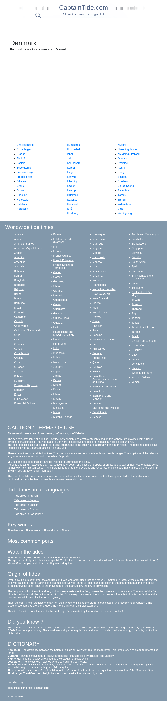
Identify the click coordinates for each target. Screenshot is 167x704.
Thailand (137, 309)
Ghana (57, 286)
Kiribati (57, 385)
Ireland (57, 357)
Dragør (21, 154)
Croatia (18, 357)
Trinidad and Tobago (143, 327)
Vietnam (136, 368)
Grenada (58, 295)
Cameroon (20, 316)
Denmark (19, 371)
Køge (70, 172)
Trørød (122, 199)
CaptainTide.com (83, 7)
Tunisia (136, 331)
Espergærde (24, 167)
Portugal (97, 353)
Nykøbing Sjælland (129, 154)
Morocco (97, 266)
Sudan (135, 283)
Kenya (57, 380)
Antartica (19, 257)
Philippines (98, 348)
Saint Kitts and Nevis (104, 386)
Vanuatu (136, 359)
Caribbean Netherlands (27, 330)
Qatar (95, 362)
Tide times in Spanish (26, 500)
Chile (17, 335)
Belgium (19, 289)
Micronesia (98, 257)
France (57, 251)
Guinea (57, 313)
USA (134, 354)
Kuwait (57, 389)
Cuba (17, 362)
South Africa (139, 262)
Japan (57, 371)
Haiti (56, 327)
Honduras (59, 339)
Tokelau (136, 318)
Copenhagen (24, 149)
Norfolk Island (100, 312)
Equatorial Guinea (24, 403)
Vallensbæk (124, 204)
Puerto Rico (99, 357)
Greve (20, 190)
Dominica (19, 380)
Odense (122, 158)
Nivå (69, 208)
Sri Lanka (137, 271)
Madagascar (60, 403)
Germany (58, 281)
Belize (17, 294)
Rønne (122, 167)
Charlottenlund (25, 144)
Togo (134, 313)
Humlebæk (73, 144)
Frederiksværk (25, 176)
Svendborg (124, 190)
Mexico (96, 252)
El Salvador (21, 399)
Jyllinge (71, 158)
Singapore (138, 248)
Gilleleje (21, 181)
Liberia (57, 394)
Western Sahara (141, 377)
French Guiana (62, 255)
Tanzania (137, 304)
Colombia (19, 344)
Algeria (18, 239)
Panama (97, 335)
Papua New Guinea (103, 339)
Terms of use (15, 696)
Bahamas (19, 271)
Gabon (57, 272)
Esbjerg (21, 163)
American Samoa (24, 243)
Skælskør (123, 181)
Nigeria (96, 303)
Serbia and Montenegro (145, 234)
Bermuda (19, 303)
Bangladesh (21, 280)
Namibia (97, 280)
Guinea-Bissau (61, 318)
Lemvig (71, 176)
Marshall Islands (62, 417)
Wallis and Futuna (142, 372)
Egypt (17, 394)
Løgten (71, 186)
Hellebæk (22, 199)
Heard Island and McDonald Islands (63, 333)
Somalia (136, 257)
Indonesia (59, 353)
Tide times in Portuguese (28, 514)
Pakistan (97, 326)
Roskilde (123, 163)
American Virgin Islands (28, 248)
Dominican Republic (25, 385)
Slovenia (137, 252)
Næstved (72, 204)
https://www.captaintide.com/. (66, 479)
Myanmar (97, 275)
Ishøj (70, 154)
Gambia (57, 277)
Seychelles (138, 239)
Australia (19, 266)
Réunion (97, 367)
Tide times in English (26, 504)
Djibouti (18, 376)
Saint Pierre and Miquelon (101, 397)
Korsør (71, 167)
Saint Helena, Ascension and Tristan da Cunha (105, 379)
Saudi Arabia (99, 412)
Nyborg (122, 144)
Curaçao (19, 367)
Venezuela (138, 363)
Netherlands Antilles (103, 289)
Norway (96, 316)
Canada (18, 321)
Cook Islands (21, 353)
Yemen (136, 382)
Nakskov (72, 199)
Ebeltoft (21, 158)
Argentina (19, 262)
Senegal (97, 417)
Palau (95, 330)
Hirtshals (22, 204)
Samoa (96, 403)
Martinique (98, 234)
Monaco (97, 262)
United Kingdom (141, 345)
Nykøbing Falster (127, 149)
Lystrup (71, 190)
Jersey (57, 375)
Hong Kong (59, 343)
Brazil (17, 307)
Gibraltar (58, 290)
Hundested (73, 149)
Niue (95, 307)
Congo (18, 348)
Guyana (57, 322)
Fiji (55, 246)
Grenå (20, 186)
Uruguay (136, 350)
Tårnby (122, 195)
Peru (95, 344)
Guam (57, 304)
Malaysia (58, 407)
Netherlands (99, 284)
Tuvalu (135, 336)
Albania (18, 234)
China (17, 339)
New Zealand (100, 298)
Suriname (137, 287)
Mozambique (99, 271)
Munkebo (72, 195)
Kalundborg (74, 163)
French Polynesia (63, 260)
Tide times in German (26, 509)
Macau (57, 398)
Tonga (135, 322)
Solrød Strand (126, 186)
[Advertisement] (87, 27)
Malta (56, 412)
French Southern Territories (63, 266)
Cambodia (20, 312)
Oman (96, 321)
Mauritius (97, 243)
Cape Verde (21, 326)
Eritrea (57, 234)
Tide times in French (26, 495)
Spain (135, 266)
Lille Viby (72, 181)
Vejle (120, 208)
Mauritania (98, 239)
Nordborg (72, 213)
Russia (96, 371)
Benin (17, 298)
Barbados (19, 284)
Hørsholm (22, 208)
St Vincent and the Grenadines (142, 277)
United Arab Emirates (144, 341)
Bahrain (18, 275)
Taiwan (136, 299)
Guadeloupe (60, 299)
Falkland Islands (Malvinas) (62, 240)
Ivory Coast (60, 362)
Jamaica (58, 366)
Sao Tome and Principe (105, 407)
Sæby (121, 172)
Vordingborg (125, 213)
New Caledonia (101, 294)
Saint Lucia (98, 391)
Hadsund (22, 195)
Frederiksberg (25, 172)
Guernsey (59, 309)
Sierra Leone (139, 243)
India (56, 348)
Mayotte (97, 248)
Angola (18, 252)
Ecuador (19, 389)
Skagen (122, 176)
